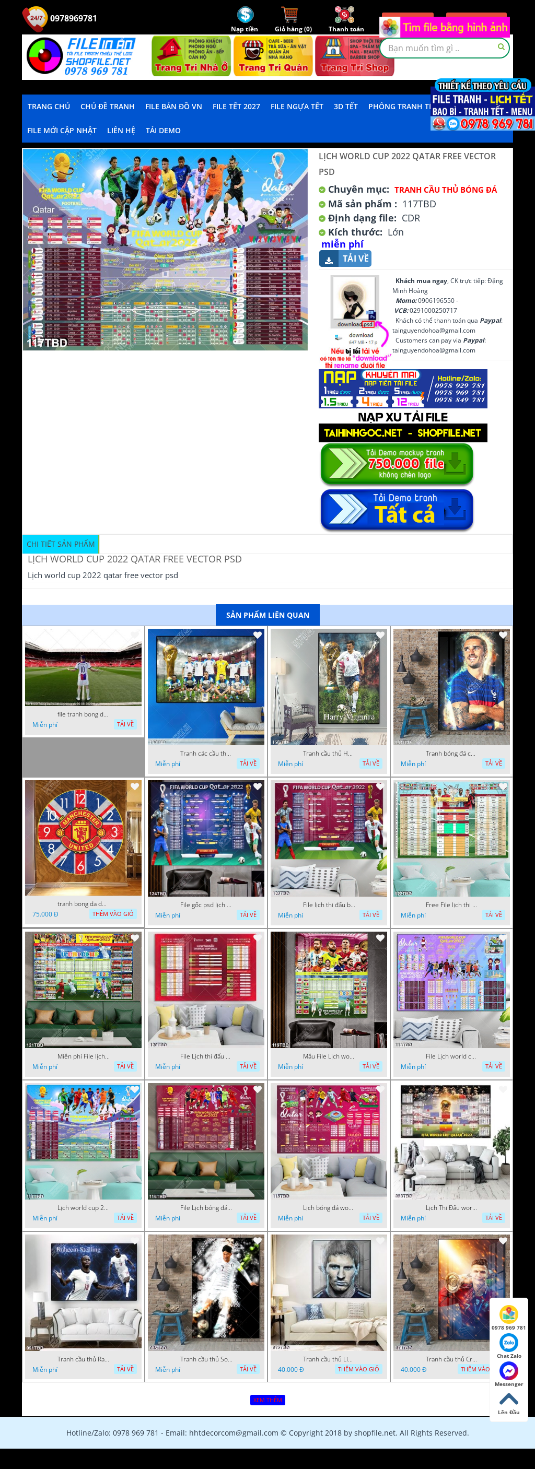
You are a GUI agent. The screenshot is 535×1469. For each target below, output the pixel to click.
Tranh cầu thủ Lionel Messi (329, 1359)
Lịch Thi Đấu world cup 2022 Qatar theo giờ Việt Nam (452, 1208)
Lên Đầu (509, 1403)
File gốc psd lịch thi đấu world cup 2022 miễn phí (206, 905)
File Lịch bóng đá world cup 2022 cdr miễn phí (206, 1208)
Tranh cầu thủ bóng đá (445, 189)
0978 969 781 (509, 1318)
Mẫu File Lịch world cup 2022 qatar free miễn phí (329, 1056)
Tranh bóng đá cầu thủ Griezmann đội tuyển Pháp (452, 753)
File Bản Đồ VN (173, 106)
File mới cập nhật (62, 130)
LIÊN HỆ (121, 130)
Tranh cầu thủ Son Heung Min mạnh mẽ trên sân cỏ (206, 1359)
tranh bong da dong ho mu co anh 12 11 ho (83, 904)
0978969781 (59, 18)
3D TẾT (346, 106)
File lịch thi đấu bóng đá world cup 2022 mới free (329, 905)
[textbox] (444, 48)
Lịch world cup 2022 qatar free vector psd (83, 1208)
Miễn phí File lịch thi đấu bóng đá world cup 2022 (83, 1056)
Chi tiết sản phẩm (61, 544)
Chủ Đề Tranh (107, 106)
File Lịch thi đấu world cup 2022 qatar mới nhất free (206, 1056)
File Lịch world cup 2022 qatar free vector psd (452, 1056)
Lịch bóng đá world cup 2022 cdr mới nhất (329, 1208)
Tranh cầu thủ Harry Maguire (329, 753)
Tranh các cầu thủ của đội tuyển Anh (206, 753)
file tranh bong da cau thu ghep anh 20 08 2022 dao (83, 714)
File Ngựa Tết (297, 106)
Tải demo (163, 130)
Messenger (509, 1374)
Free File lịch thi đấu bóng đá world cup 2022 (452, 905)
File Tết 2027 (236, 106)
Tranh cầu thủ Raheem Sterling (83, 1359)
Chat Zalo (509, 1346)
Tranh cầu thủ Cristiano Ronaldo (452, 1359)
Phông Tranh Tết (402, 106)
